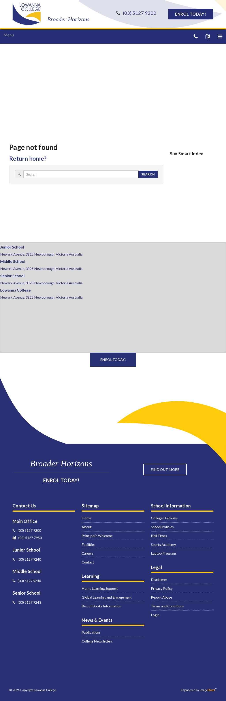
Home (86, 518)
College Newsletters (97, 641)
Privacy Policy (162, 588)
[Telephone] (196, 36)
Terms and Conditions (167, 606)
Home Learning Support (100, 588)
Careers (88, 553)
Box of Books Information (101, 606)
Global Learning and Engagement (107, 597)
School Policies (162, 527)
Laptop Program (163, 553)
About (86, 527)
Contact (88, 562)
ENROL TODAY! (190, 14)
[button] (220, 36)
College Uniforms (164, 518)
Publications (91, 632)
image (207, 690)
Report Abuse (161, 597)
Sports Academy (163, 544)
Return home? (28, 158)
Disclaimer (159, 579)
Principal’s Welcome (97, 535)
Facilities (88, 544)
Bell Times (159, 535)
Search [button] (148, 174)
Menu (9, 34)
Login (155, 615)
